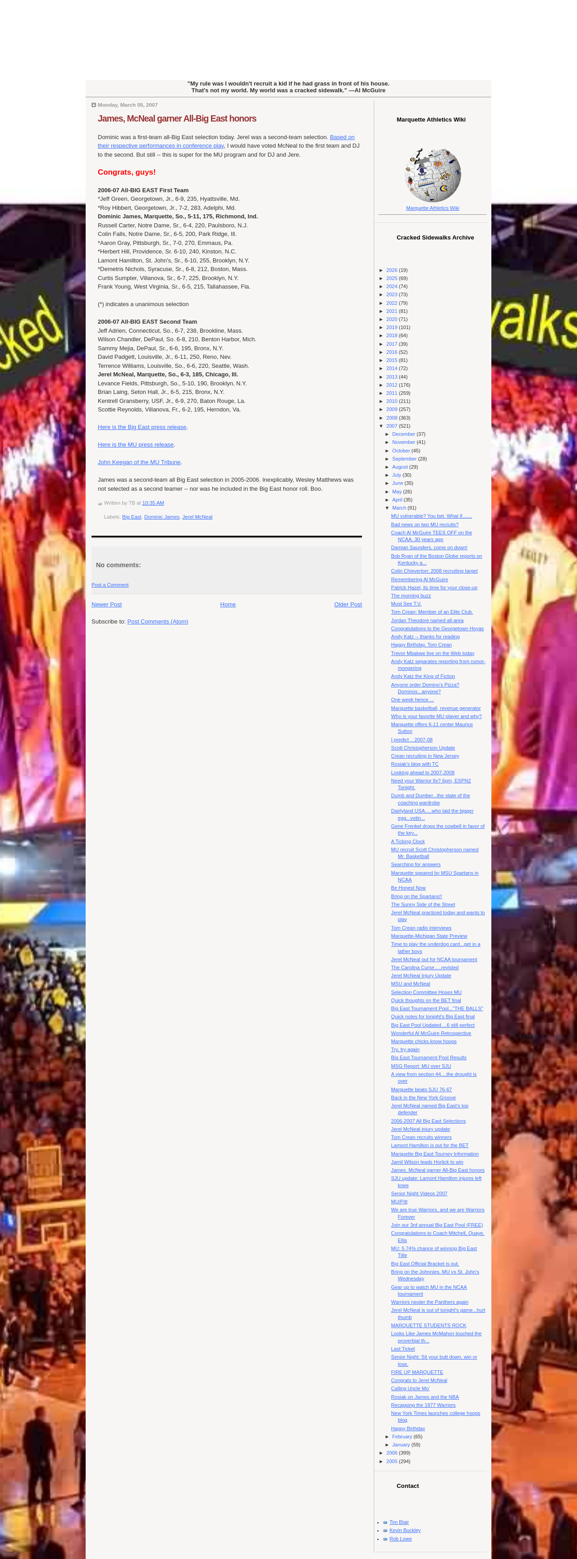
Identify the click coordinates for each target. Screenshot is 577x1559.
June (398, 483)
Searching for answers (416, 864)
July (397, 475)
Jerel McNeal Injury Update (421, 975)
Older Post (348, 604)
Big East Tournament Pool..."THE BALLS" (437, 1008)
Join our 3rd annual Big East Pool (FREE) (437, 1225)
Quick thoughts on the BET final (426, 1000)
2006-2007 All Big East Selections (428, 1121)
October (401, 450)
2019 (392, 327)
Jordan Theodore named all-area (427, 620)
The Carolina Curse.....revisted (425, 967)
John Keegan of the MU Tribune (139, 462)
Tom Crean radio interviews (421, 928)
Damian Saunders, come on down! (429, 547)
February (402, 1436)
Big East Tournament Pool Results (429, 1057)
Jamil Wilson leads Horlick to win (427, 1162)
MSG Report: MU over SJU (421, 1066)
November (404, 442)
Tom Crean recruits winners (421, 1137)
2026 (392, 270)
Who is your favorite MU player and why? (436, 716)
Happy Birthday (408, 1428)
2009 (392, 409)
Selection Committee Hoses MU (426, 992)
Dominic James (161, 517)
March (400, 508)
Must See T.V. (406, 603)
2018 (392, 335)
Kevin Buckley (405, 1530)
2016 (392, 352)
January (401, 1444)
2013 (392, 377)
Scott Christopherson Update (423, 747)
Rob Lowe (400, 1538)
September (405, 458)
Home (228, 604)
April (397, 499)
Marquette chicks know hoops (424, 1041)
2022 (392, 303)
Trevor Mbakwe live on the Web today (433, 653)
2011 (392, 393)
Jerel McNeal (198, 517)
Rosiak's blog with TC (415, 764)
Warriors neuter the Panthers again (430, 1302)
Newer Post (107, 604)
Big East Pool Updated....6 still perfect (433, 1025)
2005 (392, 1461)
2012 (392, 385)
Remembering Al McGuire (419, 579)
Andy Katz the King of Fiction (423, 676)
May (397, 491)
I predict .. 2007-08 (412, 739)
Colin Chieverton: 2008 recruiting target (434, 571)
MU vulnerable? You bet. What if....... (431, 516)
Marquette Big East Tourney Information (435, 1154)
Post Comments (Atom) (158, 621)
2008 (392, 417)
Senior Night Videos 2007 (419, 1193)
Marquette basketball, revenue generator (436, 708)
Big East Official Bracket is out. (425, 1263)
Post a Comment (110, 584)
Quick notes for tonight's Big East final (433, 1016)
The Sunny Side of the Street (423, 904)
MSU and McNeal (410, 983)
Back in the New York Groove (423, 1097)
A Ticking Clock (408, 841)
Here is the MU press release (136, 444)
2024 (392, 286)
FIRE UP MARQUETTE (417, 1372)
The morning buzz (411, 595)
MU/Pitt (399, 1201)
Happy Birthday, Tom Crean (421, 644)
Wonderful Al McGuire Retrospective (431, 1033)
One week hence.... (412, 699)
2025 (392, 278)
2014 (392, 368)
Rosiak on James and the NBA (425, 1397)
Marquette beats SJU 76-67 (421, 1089)
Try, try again (405, 1049)
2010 (392, 401)
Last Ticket (403, 1348)
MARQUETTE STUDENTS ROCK (429, 1325)
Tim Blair (399, 1522)
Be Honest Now (408, 887)
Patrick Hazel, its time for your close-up (434, 587)
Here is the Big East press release (142, 427)
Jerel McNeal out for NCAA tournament (434, 959)
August (400, 467)
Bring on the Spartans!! (416, 896)
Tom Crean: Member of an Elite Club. (432, 612)
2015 (392, 360)
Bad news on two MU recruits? (425, 524)
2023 (392, 294)
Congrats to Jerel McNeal (419, 1380)
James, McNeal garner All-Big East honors (177, 118)
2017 (392, 344)
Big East (132, 517)
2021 (392, 311)
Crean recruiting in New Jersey (425, 756)
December (404, 434)
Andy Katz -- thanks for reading (425, 636)
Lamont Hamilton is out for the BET (430, 1145)
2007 (392, 426)
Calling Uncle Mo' (410, 1388)
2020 (392, 319)
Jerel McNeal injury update (420, 1129)
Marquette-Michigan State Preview (429, 936)
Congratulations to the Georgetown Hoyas (437, 628)
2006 (392, 1452)
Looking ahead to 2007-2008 (423, 772)
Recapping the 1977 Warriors (423, 1405)
